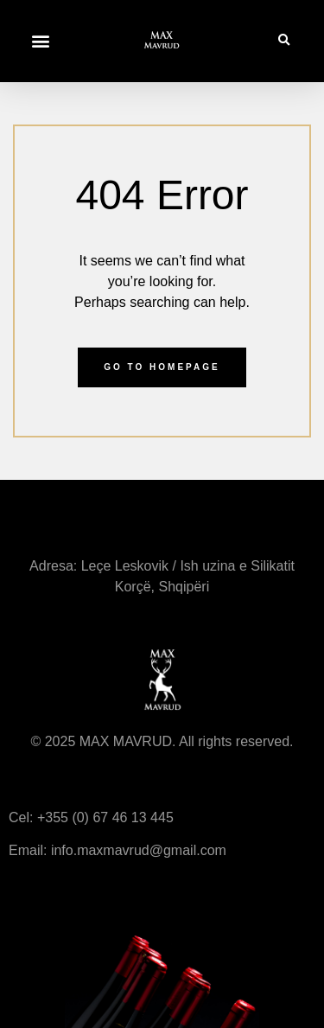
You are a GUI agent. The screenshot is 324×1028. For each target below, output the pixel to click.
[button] (40, 41)
